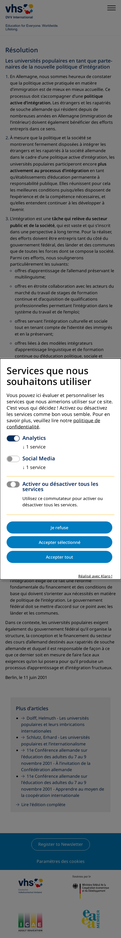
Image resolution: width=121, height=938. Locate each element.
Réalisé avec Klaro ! (95, 576)
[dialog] (60, 469)
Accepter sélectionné (59, 542)
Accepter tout (59, 557)
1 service (34, 446)
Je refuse (59, 527)
